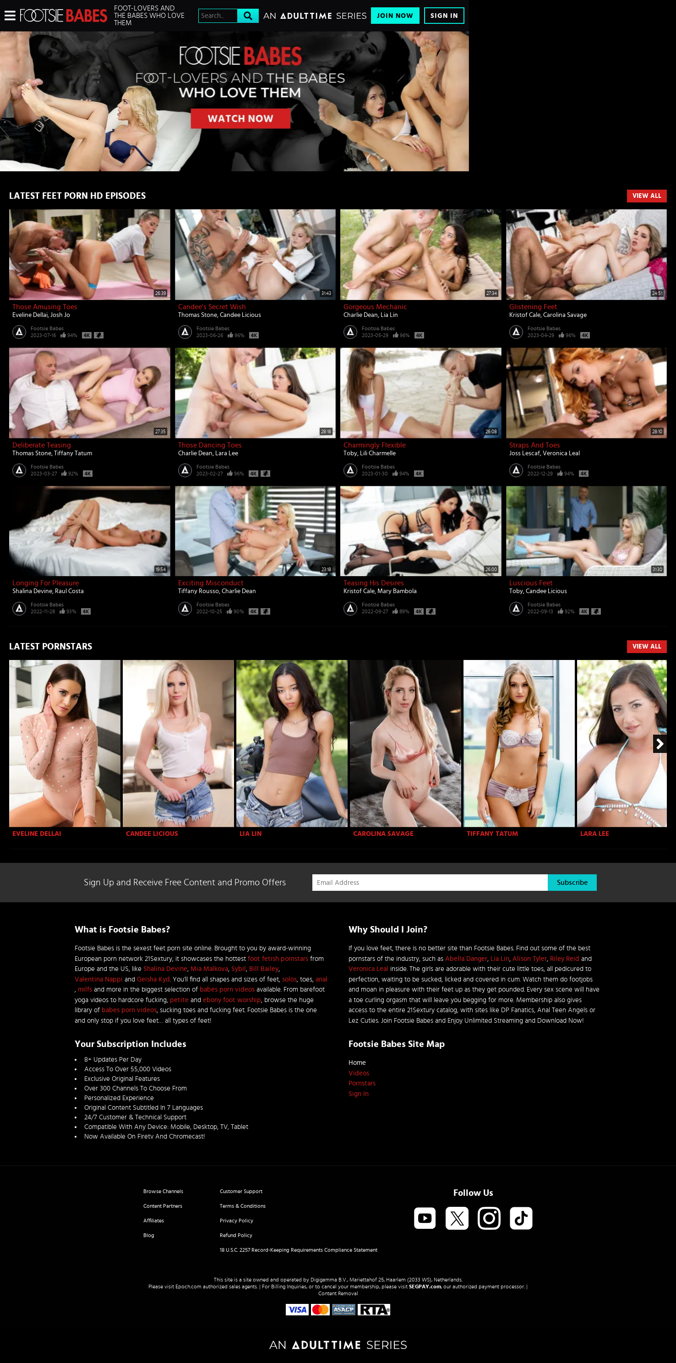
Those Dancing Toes (210, 445)
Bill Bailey (263, 968)
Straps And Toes (534, 445)
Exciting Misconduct (211, 583)
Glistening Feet (533, 307)
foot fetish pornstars (278, 958)
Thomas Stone (197, 315)
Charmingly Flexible (374, 445)
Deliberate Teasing (41, 445)
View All (646, 196)
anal (321, 979)
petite (179, 1000)
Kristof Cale (524, 315)
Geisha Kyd (153, 979)
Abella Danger (466, 958)
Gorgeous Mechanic (375, 307)
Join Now (395, 15)
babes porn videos (227, 989)
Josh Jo (60, 315)
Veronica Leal (561, 453)
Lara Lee (226, 453)
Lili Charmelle (378, 453)
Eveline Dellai (30, 315)
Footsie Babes (47, 328)
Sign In (444, 15)
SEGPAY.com (425, 1286)
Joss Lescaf (524, 453)
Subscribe (572, 882)
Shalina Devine (32, 591)
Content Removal (338, 1293)
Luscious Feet (531, 583)
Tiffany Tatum (73, 453)
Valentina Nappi (99, 979)
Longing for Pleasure (45, 583)
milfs (85, 989)
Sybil (238, 968)
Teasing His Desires (373, 583)
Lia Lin (389, 315)
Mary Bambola (397, 591)
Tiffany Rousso (198, 591)
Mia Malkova (209, 968)
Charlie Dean (360, 315)
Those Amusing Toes (44, 307)
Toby (350, 453)
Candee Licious (240, 315)
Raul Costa (69, 591)
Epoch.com (188, 1286)
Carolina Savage (565, 315)
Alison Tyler (529, 958)
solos (289, 979)
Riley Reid (564, 958)
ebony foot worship (232, 1000)
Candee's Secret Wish (212, 307)
